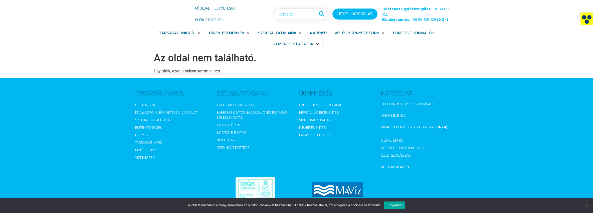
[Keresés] (321, 14)
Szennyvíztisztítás (233, 147)
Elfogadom (394, 205)
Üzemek (141, 135)
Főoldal (202, 8)
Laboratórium (229, 125)
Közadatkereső (395, 167)
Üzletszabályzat (395, 155)
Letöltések (225, 8)
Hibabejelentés (312, 127)
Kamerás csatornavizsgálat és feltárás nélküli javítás (252, 115)
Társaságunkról (149, 142)
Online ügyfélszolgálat (320, 105)
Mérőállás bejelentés (319, 112)
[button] (586, 19)
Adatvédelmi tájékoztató (403, 148)
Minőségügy (145, 150)
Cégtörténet (146, 105)
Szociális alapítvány (152, 120)
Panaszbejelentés (315, 135)
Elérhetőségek (209, 20)
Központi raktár (231, 132)
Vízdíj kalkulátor (314, 120)
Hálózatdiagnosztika (235, 105)
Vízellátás (226, 140)
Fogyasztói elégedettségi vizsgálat (166, 112)
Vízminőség (145, 157)
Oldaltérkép (392, 140)
